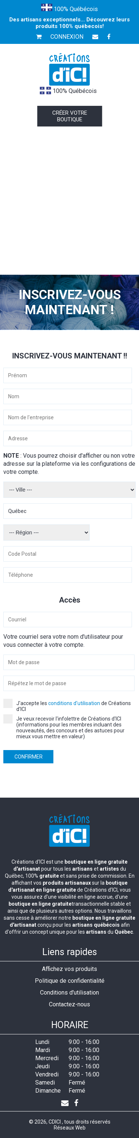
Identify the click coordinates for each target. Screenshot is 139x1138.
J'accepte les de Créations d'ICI (67, 706)
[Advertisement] (69, 202)
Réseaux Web (70, 1128)
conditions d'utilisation (74, 703)
